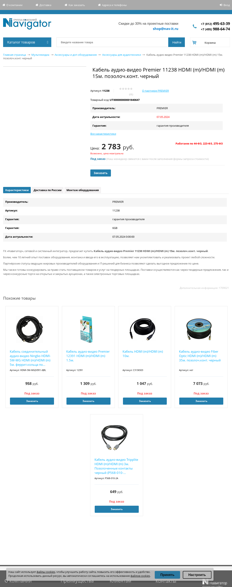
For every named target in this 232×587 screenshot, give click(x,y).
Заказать (101, 173)
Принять (167, 575)
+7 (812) (215, 24)
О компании (14, 5)
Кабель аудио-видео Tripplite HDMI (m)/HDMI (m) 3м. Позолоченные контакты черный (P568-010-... (116, 466)
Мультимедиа (40, 55)
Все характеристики (103, 134)
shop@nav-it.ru (165, 28)
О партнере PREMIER (155, 91)
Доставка (45, 5)
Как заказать (77, 5)
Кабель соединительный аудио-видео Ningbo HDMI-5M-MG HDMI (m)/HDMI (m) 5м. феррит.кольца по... (30, 358)
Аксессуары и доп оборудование (76, 55)
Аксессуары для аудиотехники (121, 55)
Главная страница (14, 55)
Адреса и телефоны (114, 5)
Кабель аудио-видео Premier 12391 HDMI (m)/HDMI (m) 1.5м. (88, 355)
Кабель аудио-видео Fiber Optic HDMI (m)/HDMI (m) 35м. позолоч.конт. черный (200, 355)
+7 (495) (215, 29)
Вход (226, 5)
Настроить (197, 575)
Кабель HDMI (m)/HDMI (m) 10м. (143, 353)
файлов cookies (140, 576)
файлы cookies (46, 572)
